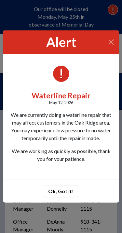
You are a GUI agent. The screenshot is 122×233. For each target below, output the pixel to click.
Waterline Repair (61, 95)
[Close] (111, 42)
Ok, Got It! (61, 191)
